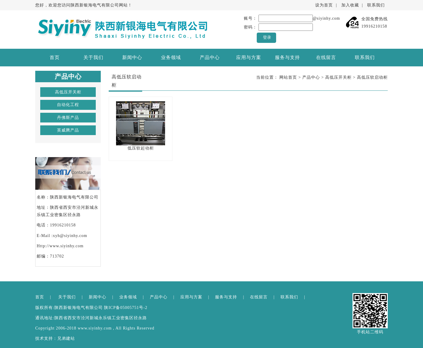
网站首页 (288, 77)
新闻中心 (132, 57)
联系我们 (376, 5)
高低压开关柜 (68, 92)
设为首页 (324, 5)
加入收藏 (350, 5)
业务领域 (171, 57)
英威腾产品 (68, 130)
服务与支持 (287, 57)
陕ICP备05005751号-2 (125, 307)
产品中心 (210, 57)
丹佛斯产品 (68, 117)
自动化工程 (68, 104)
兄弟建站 (66, 338)
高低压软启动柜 (372, 77)
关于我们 (93, 57)
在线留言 (326, 57)
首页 (55, 57)
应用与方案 (248, 57)
